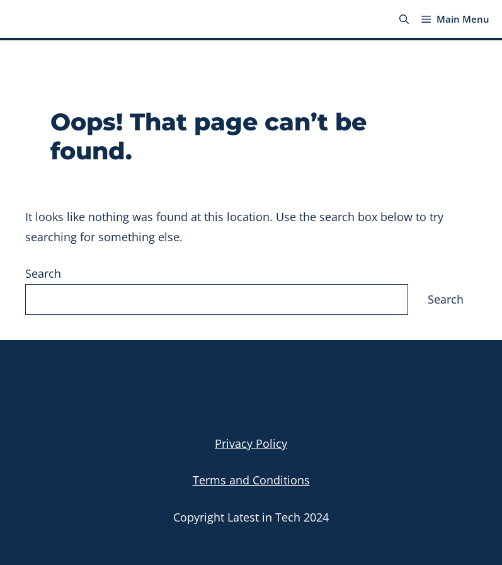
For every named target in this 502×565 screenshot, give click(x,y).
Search (43, 273)
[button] (404, 19)
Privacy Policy (251, 443)
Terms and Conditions (251, 480)
